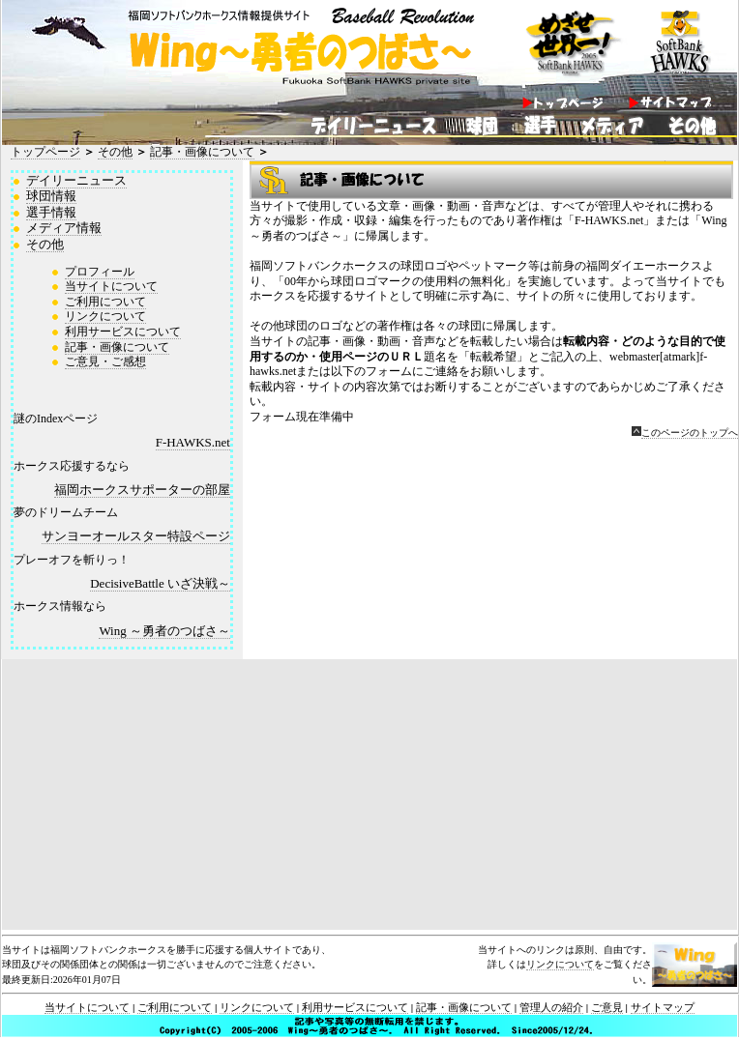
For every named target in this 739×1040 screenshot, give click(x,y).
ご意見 (607, 1007)
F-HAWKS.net (193, 442)
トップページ (45, 152)
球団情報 (51, 195)
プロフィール (99, 271)
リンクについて (105, 316)
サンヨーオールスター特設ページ (136, 536)
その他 (115, 152)
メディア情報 (64, 227)
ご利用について (105, 301)
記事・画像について (202, 152)
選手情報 (51, 212)
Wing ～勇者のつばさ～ (164, 630)
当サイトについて (111, 286)
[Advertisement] (369, 794)
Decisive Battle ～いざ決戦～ (160, 583)
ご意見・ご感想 (105, 361)
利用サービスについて (123, 331)
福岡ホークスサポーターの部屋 (142, 489)
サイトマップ (663, 1007)
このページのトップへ (689, 432)
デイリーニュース (76, 180)
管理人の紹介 (551, 1007)
